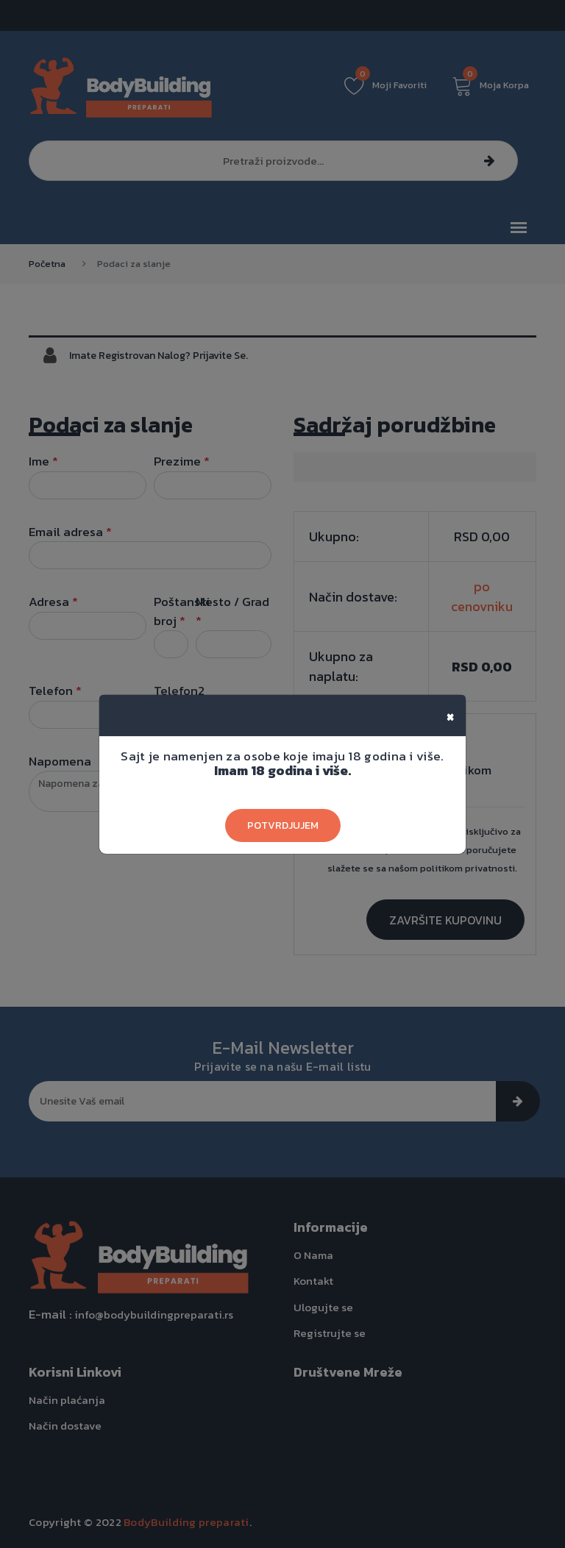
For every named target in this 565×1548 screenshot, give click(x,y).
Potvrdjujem (283, 825)
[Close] (450, 715)
